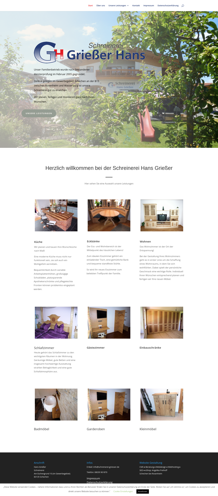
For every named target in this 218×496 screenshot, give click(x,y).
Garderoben (96, 429)
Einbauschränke (150, 347)
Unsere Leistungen (117, 6)
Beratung (150, 467)
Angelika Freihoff (159, 470)
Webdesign (161, 467)
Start (90, 6)
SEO (141, 470)
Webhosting (173, 467)
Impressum (148, 6)
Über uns (100, 6)
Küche (39, 248)
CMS (142, 467)
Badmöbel (41, 429)
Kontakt (136, 6)
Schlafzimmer (44, 350)
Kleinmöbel (147, 429)
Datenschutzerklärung (168, 6)
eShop (148, 470)
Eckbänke (93, 245)
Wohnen (145, 246)
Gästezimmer (96, 347)
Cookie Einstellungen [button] (123, 491)
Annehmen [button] (142, 491)
